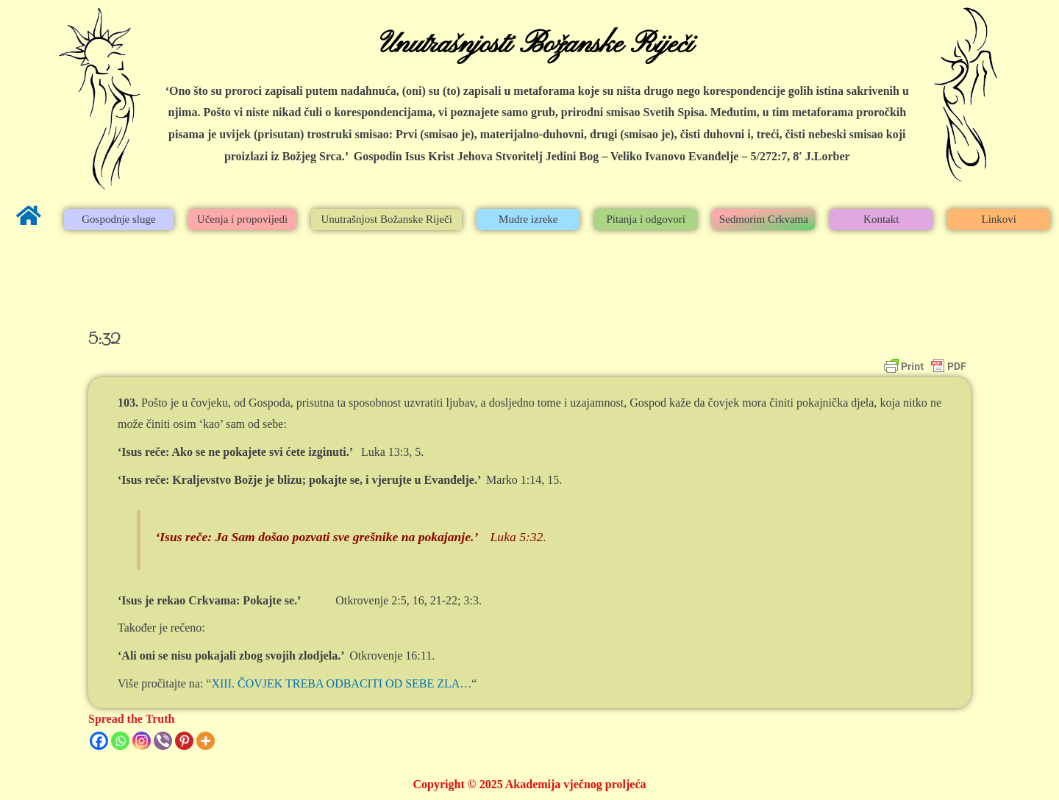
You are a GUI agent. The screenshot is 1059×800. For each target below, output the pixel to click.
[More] (205, 741)
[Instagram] (141, 741)
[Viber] (163, 741)
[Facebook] (99, 741)
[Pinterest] (184, 741)
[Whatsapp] (120, 741)
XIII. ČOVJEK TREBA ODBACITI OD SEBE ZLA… (341, 683)
